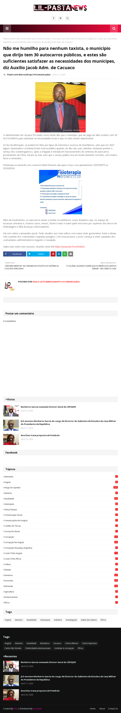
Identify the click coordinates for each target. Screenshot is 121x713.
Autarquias (61, 504)
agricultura (61, 591)
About (102, 708)
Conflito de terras (61, 525)
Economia (61, 580)
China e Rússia (61, 509)
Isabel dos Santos (89, 620)
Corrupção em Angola (61, 542)
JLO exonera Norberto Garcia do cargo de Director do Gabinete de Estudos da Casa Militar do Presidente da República (68, 423)
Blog (16, 708)
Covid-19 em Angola (61, 553)
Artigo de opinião (61, 487)
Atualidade (61, 498)
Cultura (61, 564)
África (61, 602)
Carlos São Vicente (13, 648)
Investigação (71, 620)
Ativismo (61, 493)
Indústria (58, 620)
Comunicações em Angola (61, 520)
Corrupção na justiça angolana (61, 547)
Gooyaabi (37, 708)
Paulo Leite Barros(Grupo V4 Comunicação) (28, 74)
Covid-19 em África (61, 558)
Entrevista (61, 586)
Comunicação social (61, 514)
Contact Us (113, 708)
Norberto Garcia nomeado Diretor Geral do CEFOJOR (48, 406)
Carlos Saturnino (89, 643)
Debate (61, 569)
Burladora (44, 643)
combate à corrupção (64, 648)
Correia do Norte (61, 531)
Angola (61, 482)
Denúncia (61, 575)
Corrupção (61, 536)
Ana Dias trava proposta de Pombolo (40, 435)
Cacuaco (57, 643)
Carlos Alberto (71, 643)
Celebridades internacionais (37, 648)
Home (92, 708)
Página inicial (9, 38)
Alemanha (61, 476)
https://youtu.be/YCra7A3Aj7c (70, 246)
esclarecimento (61, 597)
